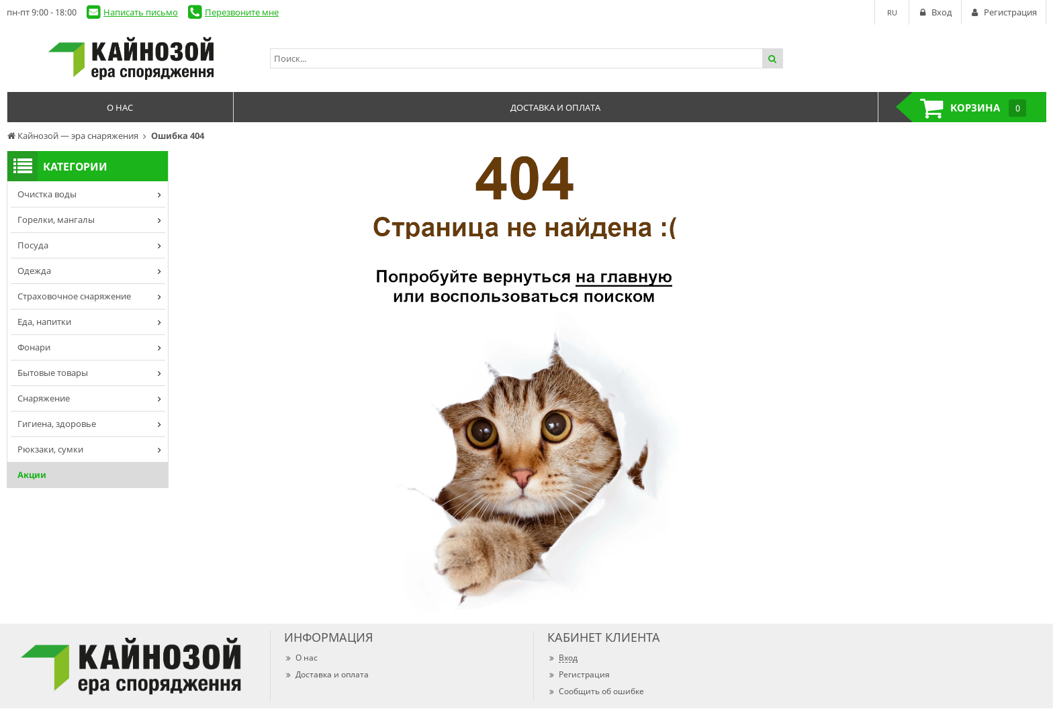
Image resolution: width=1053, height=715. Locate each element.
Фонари (33, 347)
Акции (31, 475)
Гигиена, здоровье (56, 424)
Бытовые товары (52, 373)
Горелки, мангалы (56, 219)
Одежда (34, 271)
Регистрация (578, 674)
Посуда (32, 245)
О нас (301, 657)
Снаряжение (43, 398)
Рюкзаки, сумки (50, 449)
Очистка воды (47, 194)
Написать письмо (140, 12)
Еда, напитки (44, 322)
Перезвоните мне (242, 12)
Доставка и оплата (326, 674)
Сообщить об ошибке (595, 691)
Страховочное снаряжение (74, 296)
